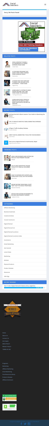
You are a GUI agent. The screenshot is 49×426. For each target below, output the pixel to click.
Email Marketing (12, 123)
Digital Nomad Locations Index (13, 236)
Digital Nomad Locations (14, 143)
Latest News (12, 136)
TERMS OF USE (6, 349)
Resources (7, 272)
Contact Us (5, 338)
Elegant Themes (21, 421)
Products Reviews (7, 377)
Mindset (6, 260)
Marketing (7, 256)
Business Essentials (9, 212)
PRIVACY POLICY (6, 346)
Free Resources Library (8, 374)
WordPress (36, 421)
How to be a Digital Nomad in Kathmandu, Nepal (23, 141)
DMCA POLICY (6, 344)
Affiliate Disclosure (7, 380)
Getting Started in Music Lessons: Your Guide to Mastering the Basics (27, 115)
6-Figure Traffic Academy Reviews (18, 128)
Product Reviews (13, 130)
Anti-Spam (5, 341)
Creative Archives (9, 216)
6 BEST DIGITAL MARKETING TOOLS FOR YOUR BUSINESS (24, 135)
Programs (5, 363)
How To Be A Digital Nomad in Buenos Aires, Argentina (19, 286)
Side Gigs (6, 276)
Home (4, 333)
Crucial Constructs (9, 220)
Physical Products (9, 264)
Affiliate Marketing (9, 207)
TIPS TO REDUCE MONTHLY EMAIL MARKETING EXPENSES (25, 121)
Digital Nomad (8, 224)
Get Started (11, 117)
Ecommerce (7, 240)
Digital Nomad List (9, 228)
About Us (5, 335)
